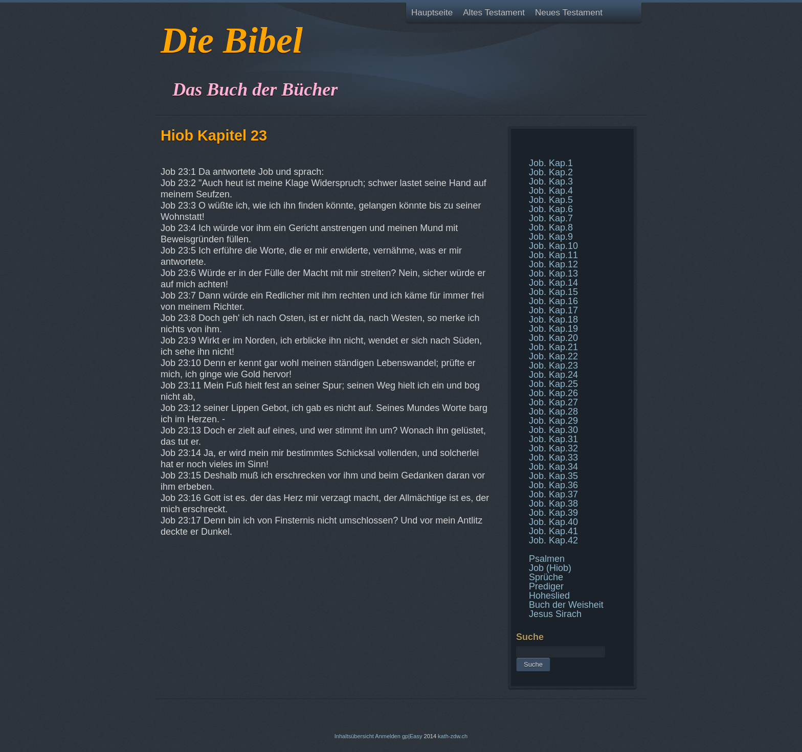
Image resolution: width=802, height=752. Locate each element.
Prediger (546, 586)
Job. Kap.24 (553, 375)
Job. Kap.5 (551, 200)
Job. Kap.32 (553, 448)
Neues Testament (569, 12)
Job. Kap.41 (553, 531)
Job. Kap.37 (553, 494)
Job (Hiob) (550, 568)
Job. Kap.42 (553, 540)
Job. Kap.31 (553, 439)
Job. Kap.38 (553, 503)
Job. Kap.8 (551, 227)
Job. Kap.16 (553, 301)
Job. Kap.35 (553, 476)
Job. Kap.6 (551, 209)
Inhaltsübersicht (354, 736)
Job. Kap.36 (553, 485)
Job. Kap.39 (553, 513)
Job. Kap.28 (553, 411)
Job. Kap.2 (551, 172)
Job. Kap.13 (553, 273)
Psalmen (547, 559)
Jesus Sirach (555, 614)
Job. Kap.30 (553, 430)
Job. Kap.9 (551, 237)
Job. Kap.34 (553, 467)
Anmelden (387, 736)
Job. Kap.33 (553, 457)
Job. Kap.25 (553, 384)
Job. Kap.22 (553, 356)
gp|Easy (412, 736)
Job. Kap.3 (551, 181)
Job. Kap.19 (553, 329)
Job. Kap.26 (553, 393)
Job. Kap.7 (551, 218)
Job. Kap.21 (553, 347)
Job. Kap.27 (553, 402)
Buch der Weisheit (566, 605)
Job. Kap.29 (553, 421)
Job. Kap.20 (553, 338)
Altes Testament (494, 12)
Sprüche (546, 577)
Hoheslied (549, 595)
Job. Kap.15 (553, 292)
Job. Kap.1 (551, 163)
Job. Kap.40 (553, 522)
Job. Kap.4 (551, 191)
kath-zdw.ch (452, 736)
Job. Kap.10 (553, 246)
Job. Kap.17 (553, 310)
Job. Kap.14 (553, 283)
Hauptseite (432, 12)
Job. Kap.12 (553, 264)
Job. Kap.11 (553, 255)
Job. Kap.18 (553, 319)
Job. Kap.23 (553, 365)
